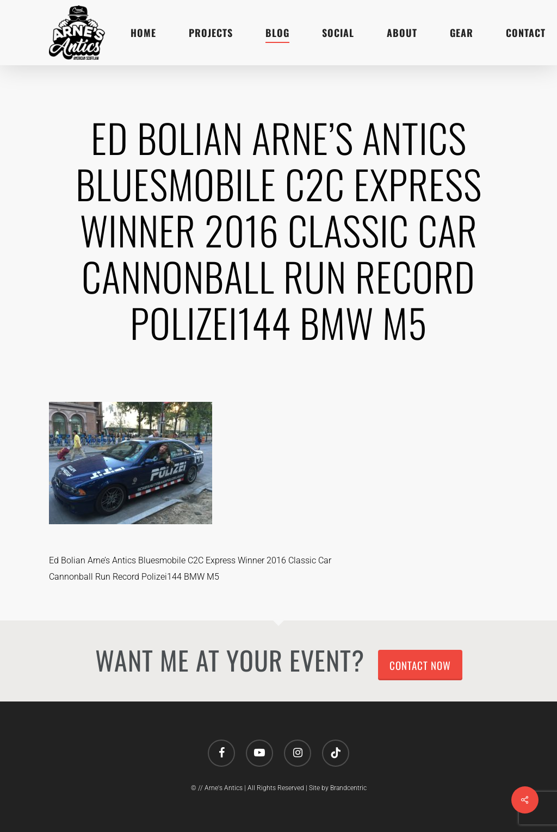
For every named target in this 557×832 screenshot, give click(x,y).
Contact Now (420, 665)
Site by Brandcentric (338, 788)
